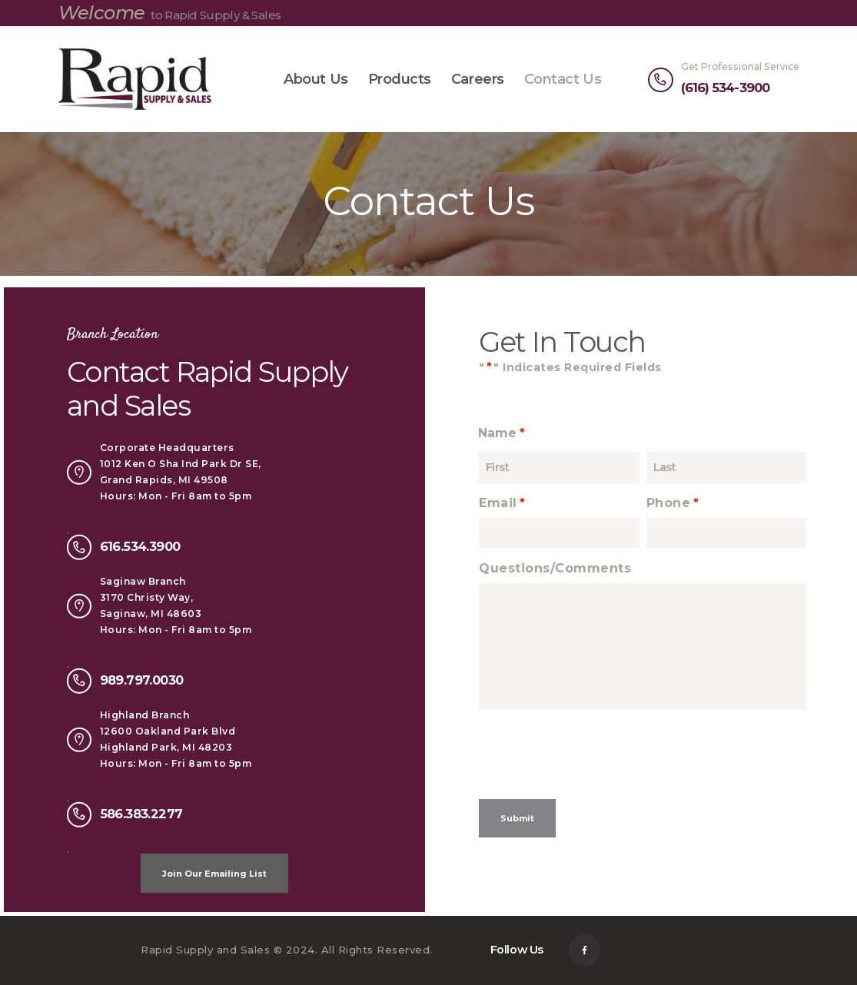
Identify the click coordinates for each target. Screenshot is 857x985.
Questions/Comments (555, 568)
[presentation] (596, 760)
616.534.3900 (140, 546)
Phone (673, 504)
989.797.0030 (142, 680)
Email (503, 504)
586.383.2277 (141, 813)
